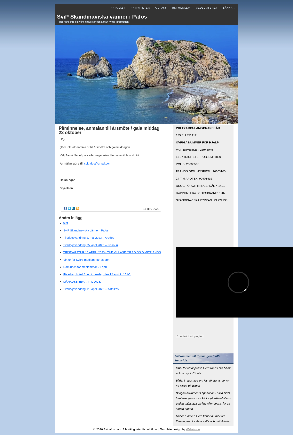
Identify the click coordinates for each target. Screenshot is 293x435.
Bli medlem (181, 7)
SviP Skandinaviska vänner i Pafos (102, 17)
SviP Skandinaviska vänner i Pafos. (86, 230)
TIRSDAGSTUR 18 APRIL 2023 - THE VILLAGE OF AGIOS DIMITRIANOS (112, 252)
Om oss (161, 7)
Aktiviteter (140, 7)
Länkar (229, 7)
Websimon (193, 429)
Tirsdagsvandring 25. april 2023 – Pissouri (90, 245)
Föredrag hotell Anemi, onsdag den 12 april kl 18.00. (97, 274)
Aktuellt (118, 7)
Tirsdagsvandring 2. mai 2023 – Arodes (88, 237)
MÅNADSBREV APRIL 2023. (82, 281)
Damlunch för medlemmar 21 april (85, 267)
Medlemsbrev (207, 7)
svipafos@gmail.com (97, 163)
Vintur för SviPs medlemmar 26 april (86, 259)
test (65, 223)
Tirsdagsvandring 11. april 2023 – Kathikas (91, 289)
